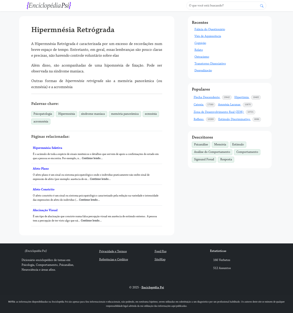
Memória (221, 144)
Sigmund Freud (205, 159)
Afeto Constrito (43, 189)
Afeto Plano (41, 169)
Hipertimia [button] (247, 97)
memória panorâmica (125, 114)
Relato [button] (198, 50)
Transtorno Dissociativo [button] (210, 64)
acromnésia (40, 121)
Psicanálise (202, 144)
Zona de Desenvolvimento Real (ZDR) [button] (225, 112)
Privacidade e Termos (113, 251)
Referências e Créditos (113, 259)
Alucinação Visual (45, 210)
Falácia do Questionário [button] (209, 29)
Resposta (227, 159)
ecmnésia (151, 114)
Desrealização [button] (203, 70)
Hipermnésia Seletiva (47, 148)
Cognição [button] (200, 43)
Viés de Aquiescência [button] (207, 36)
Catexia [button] (205, 104)
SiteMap (160, 259)
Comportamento (248, 151)
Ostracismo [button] (201, 57)
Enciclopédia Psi (152, 287)
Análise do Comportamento (213, 151)
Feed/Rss (160, 251)
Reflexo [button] (205, 119)
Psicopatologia (42, 114)
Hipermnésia (66, 114)
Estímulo (239, 144)
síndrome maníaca (93, 114)
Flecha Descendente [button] (213, 97)
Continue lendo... (92, 158)
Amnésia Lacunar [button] (235, 104)
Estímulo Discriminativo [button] (239, 119)
